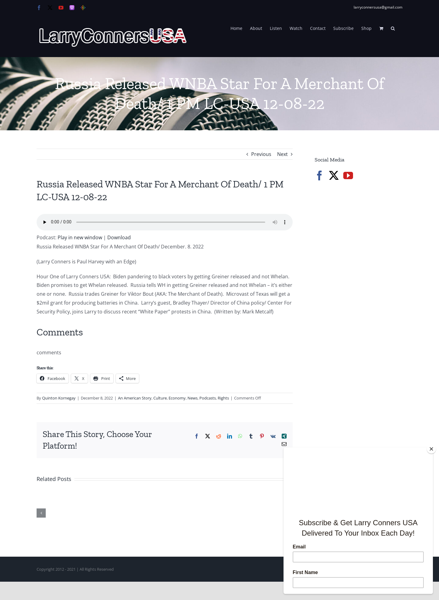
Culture (160, 398)
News (192, 398)
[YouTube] (348, 175)
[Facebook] (319, 175)
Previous (261, 154)
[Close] (431, 449)
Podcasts (207, 398)
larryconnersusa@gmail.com (378, 7)
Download (119, 237)
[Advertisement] (360, 289)
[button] (393, 28)
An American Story (135, 398)
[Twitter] (334, 175)
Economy (177, 398)
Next (282, 154)
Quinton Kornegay (59, 398)
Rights (223, 398)
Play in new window (80, 237)
